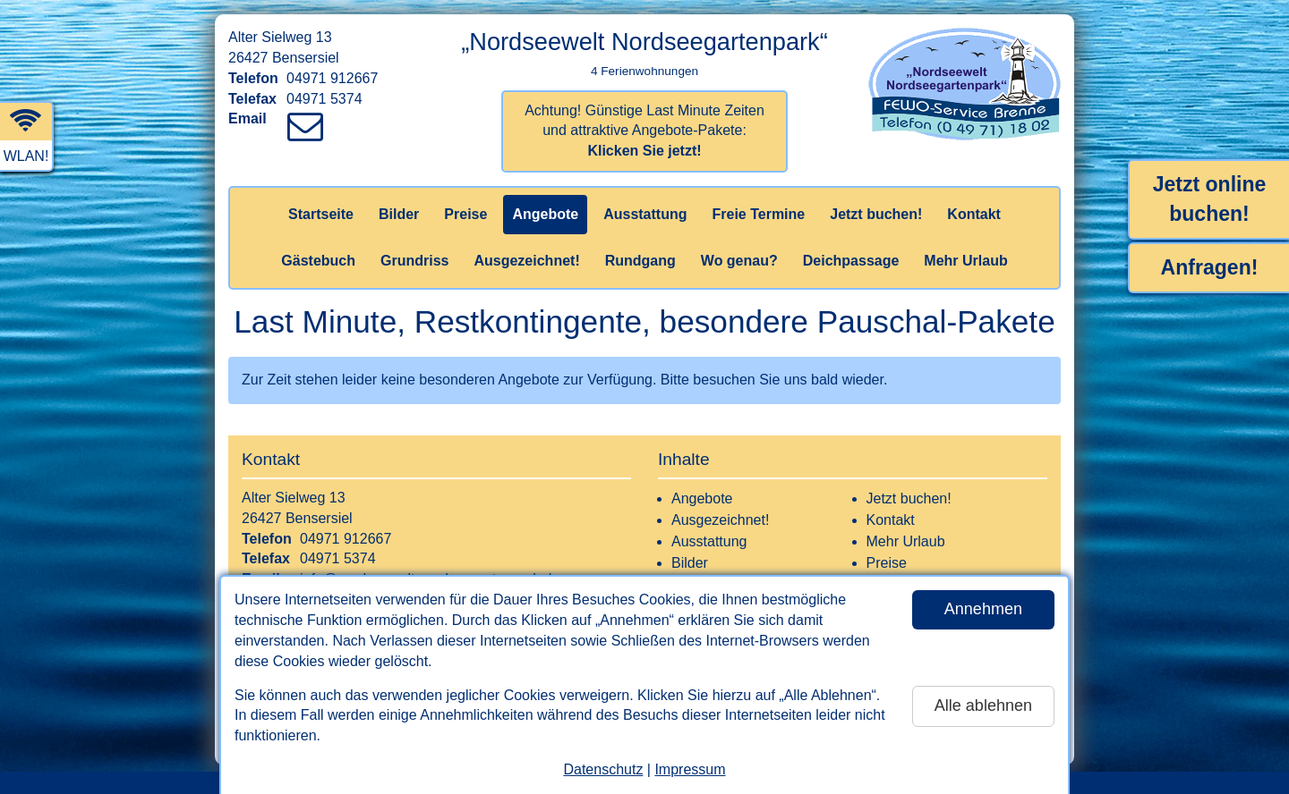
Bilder (399, 214)
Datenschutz (603, 769)
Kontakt (974, 214)
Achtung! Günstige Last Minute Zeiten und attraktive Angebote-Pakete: (644, 131)
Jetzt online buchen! (1210, 199)
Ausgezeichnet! (526, 260)
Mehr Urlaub (965, 260)
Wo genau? (739, 260)
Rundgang (640, 260)
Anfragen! (1210, 267)
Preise (465, 214)
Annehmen (983, 609)
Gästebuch (318, 260)
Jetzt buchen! (876, 214)
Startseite (321, 214)
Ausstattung (645, 214)
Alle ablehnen (983, 705)
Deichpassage (851, 260)
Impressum (689, 769)
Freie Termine (758, 214)
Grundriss (414, 260)
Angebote (545, 214)
